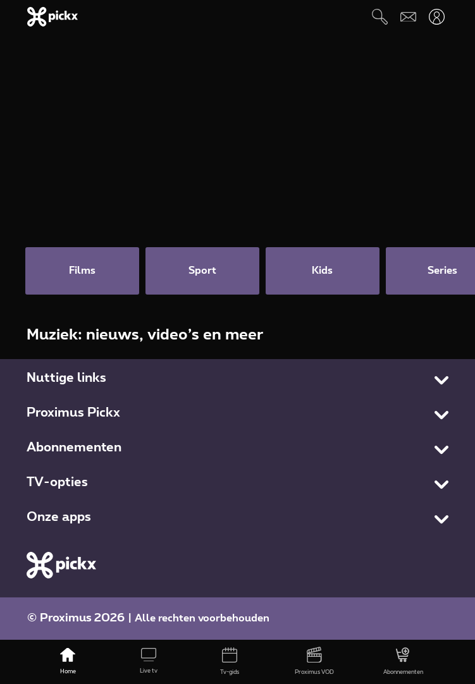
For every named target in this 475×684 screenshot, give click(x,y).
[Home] (67, 662)
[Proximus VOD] (314, 662)
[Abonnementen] (403, 662)
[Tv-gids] (229, 662)
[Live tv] (148, 662)
